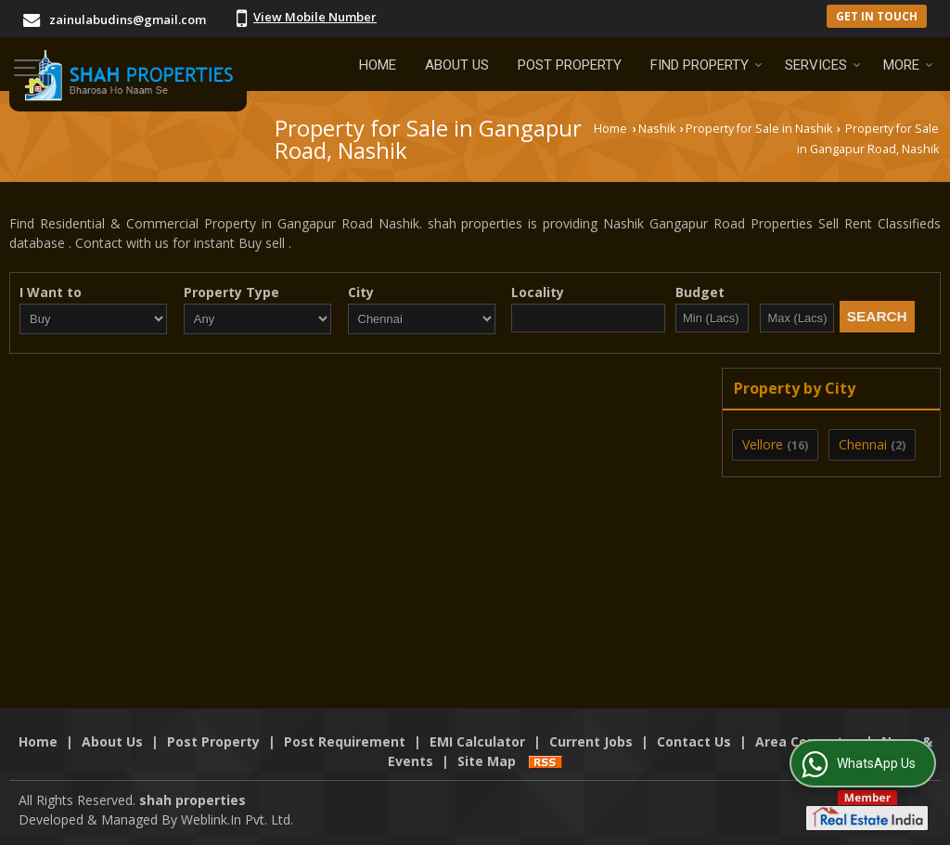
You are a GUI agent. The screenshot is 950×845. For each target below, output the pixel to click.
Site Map (486, 761)
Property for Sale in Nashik (759, 128)
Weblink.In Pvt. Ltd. (237, 819)
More (908, 65)
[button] (315, 16)
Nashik (656, 128)
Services (823, 65)
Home (377, 65)
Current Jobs (591, 741)
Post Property (570, 65)
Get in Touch (877, 15)
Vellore (762, 444)
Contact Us (694, 741)
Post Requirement (344, 741)
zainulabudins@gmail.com (127, 19)
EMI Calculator (477, 741)
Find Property (706, 65)
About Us (457, 65)
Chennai (863, 444)
